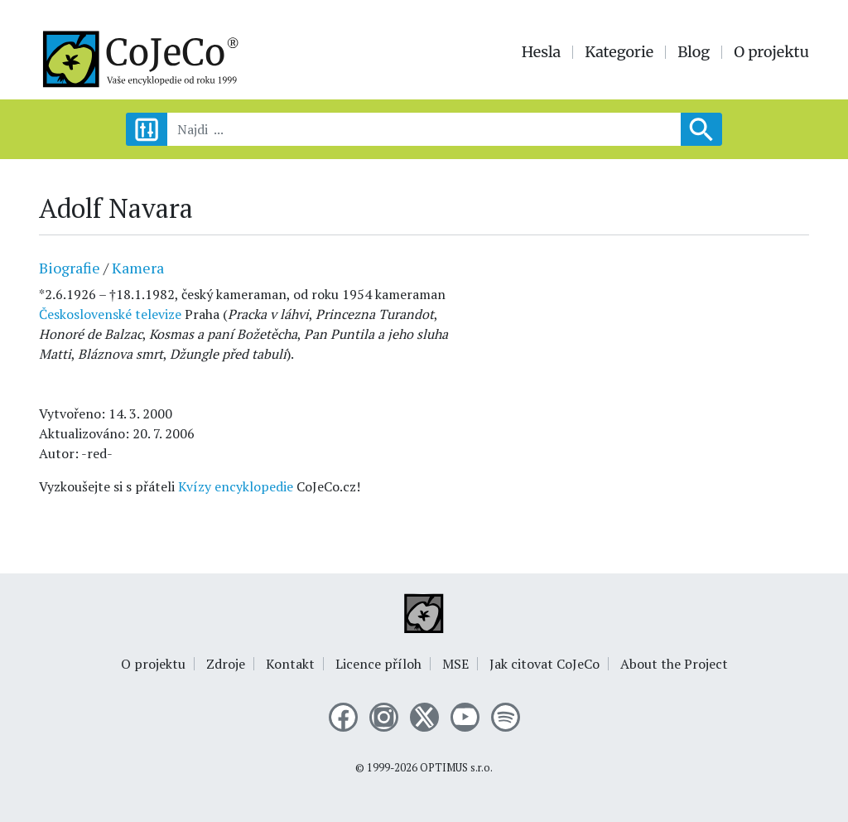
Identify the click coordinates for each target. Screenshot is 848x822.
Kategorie (619, 52)
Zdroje (225, 664)
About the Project (674, 664)
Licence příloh (378, 664)
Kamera (138, 268)
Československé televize (110, 314)
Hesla (541, 52)
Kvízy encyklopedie (235, 486)
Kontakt (290, 664)
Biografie (69, 268)
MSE (455, 664)
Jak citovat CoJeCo (544, 664)
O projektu (771, 52)
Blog (693, 52)
